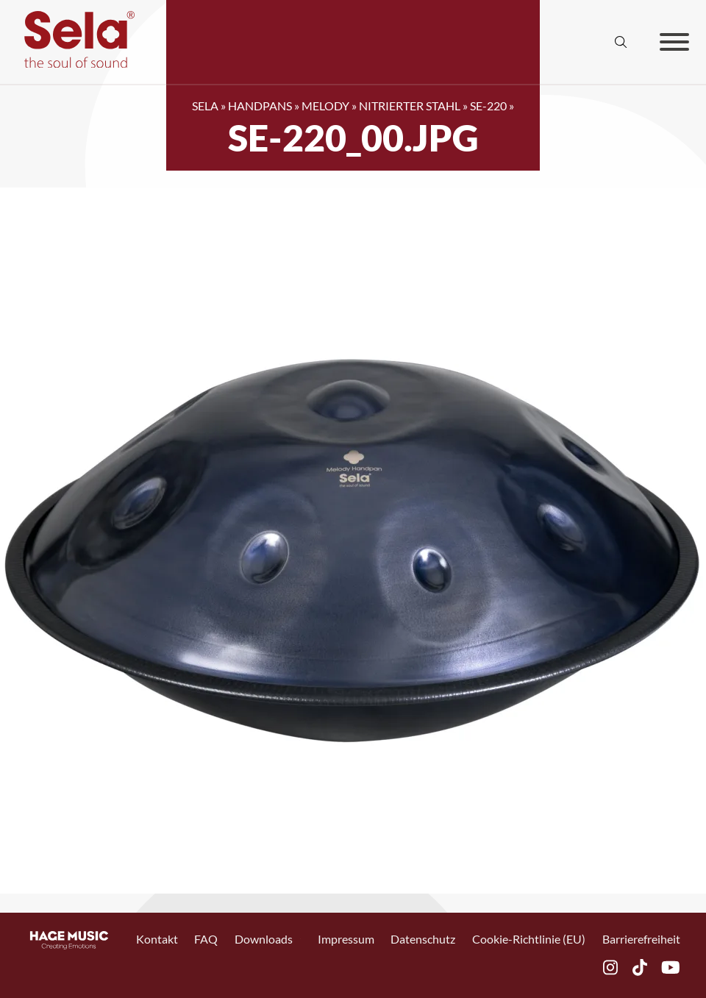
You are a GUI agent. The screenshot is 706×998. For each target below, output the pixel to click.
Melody (325, 106)
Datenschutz (423, 939)
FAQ (206, 939)
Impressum (346, 939)
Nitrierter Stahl (409, 106)
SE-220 (488, 106)
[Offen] (674, 42)
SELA (205, 106)
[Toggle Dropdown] (300, 938)
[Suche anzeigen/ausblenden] (621, 42)
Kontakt (157, 939)
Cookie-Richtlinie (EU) (528, 939)
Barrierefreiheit (641, 939)
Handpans (260, 106)
